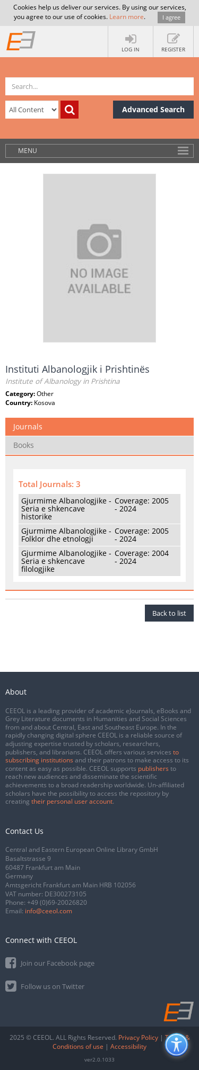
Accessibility (128, 1046)
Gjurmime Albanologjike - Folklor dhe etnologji (66, 535)
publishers (153, 768)
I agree (171, 17)
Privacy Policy (138, 1037)
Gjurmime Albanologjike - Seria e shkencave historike (66, 509)
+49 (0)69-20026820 (57, 902)
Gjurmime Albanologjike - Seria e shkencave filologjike (66, 561)
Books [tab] (23, 445)
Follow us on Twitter (44, 985)
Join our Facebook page (49, 962)
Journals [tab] (27, 426)
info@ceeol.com (48, 910)
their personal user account (72, 801)
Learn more (126, 16)
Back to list (169, 613)
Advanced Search (153, 109)
